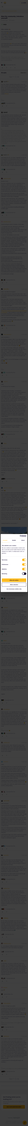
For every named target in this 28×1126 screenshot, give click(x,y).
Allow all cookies (14, 580)
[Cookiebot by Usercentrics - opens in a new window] (20, 536)
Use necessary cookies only (13, 589)
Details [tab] (14, 540)
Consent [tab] (5, 540)
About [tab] (23, 540)
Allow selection (14, 584)
